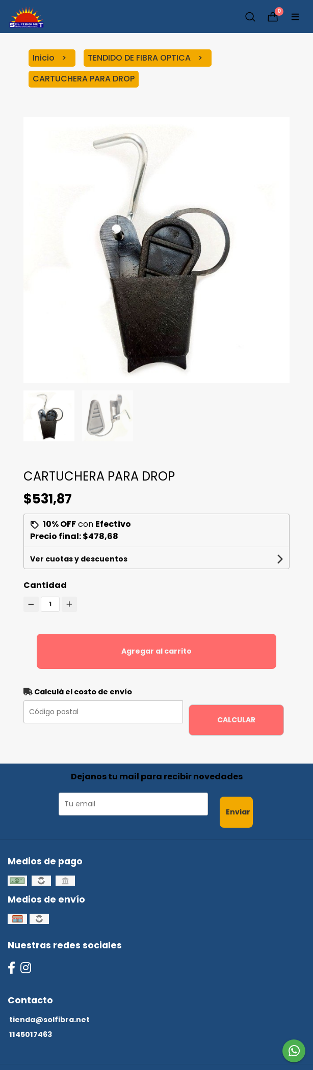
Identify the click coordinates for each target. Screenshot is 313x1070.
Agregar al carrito (156, 651)
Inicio (45, 58)
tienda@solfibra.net (49, 1020)
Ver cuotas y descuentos (78, 559)
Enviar (238, 812)
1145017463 (30, 1034)
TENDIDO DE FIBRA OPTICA (140, 58)
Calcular (236, 720)
